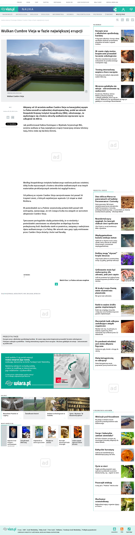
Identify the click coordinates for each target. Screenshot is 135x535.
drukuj (12, 117)
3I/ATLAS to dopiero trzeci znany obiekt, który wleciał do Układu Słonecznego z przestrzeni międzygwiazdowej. (106, 243)
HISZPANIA (9, 294)
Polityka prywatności (89, 530)
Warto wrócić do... (7, 423)
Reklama (59, 530)
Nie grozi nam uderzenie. (103, 296)
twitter (132, 19)
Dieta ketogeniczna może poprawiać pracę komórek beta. (106, 364)
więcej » (20, 417)
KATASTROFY (18, 294)
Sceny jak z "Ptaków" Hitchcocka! (106, 486)
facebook (127, 19)
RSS (121, 528)
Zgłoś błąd (129, 528)
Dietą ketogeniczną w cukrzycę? (104, 359)
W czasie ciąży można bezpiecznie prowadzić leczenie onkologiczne (59, 339)
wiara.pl (9, 9)
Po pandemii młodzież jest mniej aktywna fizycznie (105, 343)
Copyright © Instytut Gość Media (28, 532)
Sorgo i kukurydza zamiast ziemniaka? (104, 434)
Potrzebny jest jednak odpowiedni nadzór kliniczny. (107, 76)
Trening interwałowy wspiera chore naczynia (40, 342)
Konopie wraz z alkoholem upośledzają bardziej (19, 339)
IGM (24, 530)
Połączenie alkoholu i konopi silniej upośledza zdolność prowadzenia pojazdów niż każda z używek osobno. (107, 41)
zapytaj (46, 2)
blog (28, 2)
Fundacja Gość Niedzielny (72, 530)
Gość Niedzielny (83, 2)
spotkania (57, 2)
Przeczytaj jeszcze (100, 190)
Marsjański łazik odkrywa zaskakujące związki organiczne (107, 323)
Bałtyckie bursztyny (104, 450)
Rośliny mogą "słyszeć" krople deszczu (106, 254)
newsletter (114, 528)
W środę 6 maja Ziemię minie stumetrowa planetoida (105, 290)
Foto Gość (51, 530)
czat (36, 2)
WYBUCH (37, 294)
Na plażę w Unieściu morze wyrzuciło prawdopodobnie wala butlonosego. (106, 421)
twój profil (123, 9)
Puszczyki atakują (103, 482)
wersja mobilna (112, 2)
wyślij (8, 117)
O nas (19, 530)
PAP (24, 294)
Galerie (4, 395)
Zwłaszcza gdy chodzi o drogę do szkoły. (106, 350)
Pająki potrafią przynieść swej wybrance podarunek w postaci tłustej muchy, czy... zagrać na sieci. (107, 471)
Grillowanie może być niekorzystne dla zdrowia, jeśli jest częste (107, 272)
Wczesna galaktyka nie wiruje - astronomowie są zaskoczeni (107, 88)
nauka (28, 9)
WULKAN (30, 294)
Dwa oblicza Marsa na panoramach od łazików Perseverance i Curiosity (106, 199)
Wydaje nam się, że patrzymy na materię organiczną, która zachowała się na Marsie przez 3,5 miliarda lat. (106, 331)
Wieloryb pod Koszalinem (107, 417)
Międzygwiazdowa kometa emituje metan (106, 236)
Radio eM (69, 2)
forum (19, 2)
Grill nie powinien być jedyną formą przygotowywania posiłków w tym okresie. (107, 279)
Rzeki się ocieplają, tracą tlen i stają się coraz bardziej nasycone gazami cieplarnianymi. (107, 312)
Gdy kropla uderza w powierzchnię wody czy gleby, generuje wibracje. (107, 260)
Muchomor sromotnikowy (102, 500)
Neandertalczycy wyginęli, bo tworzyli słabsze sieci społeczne (106, 221)
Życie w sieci (101, 466)
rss (122, 19)
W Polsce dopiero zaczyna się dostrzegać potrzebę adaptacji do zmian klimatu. (106, 440)
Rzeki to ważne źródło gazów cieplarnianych (105, 306)
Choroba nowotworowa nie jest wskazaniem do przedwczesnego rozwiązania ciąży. (106, 61)
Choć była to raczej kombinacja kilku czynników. (106, 227)
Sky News (26, 275)
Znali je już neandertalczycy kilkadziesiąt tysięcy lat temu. (105, 454)
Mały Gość (98, 2)
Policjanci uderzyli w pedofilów (13, 342)
